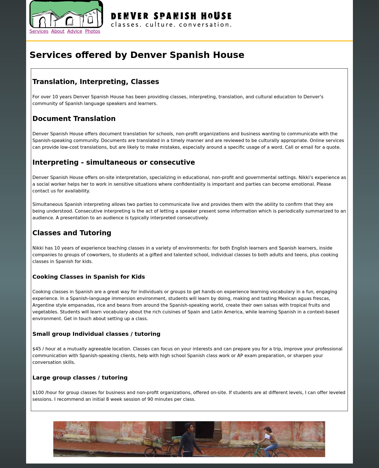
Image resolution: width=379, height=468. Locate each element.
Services (38, 31)
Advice (74, 31)
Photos (92, 31)
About (57, 31)
